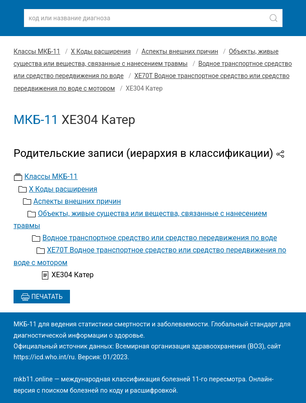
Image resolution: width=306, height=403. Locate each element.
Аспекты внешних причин (180, 51)
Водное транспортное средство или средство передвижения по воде (159, 238)
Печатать (42, 297)
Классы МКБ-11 (37, 51)
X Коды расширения (101, 51)
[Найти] (273, 18)
